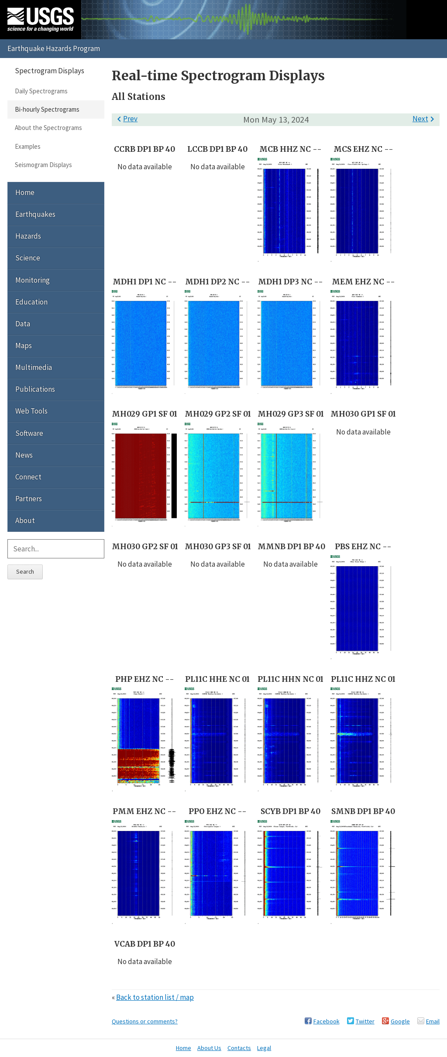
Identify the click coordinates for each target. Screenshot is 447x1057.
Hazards (28, 236)
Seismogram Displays (43, 165)
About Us (209, 1048)
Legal (264, 1048)
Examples (28, 146)
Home (24, 192)
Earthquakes (35, 214)
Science (27, 258)
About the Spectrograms (48, 127)
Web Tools (31, 411)
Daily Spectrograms (41, 91)
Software (29, 433)
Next (425, 118)
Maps (23, 345)
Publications (35, 389)
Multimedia (33, 367)
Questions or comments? (145, 1021)
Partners (28, 498)
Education (31, 302)
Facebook (326, 1021)
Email (433, 1021)
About (25, 520)
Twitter (365, 1021)
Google (400, 1021)
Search (25, 571)
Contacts (239, 1048)
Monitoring (32, 280)
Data (22, 323)
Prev (126, 118)
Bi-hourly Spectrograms (47, 109)
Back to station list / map (155, 997)
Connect (28, 477)
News (24, 455)
